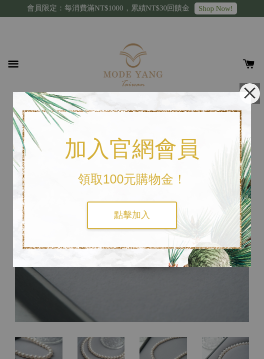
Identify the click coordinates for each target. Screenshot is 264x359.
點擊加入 (132, 215)
